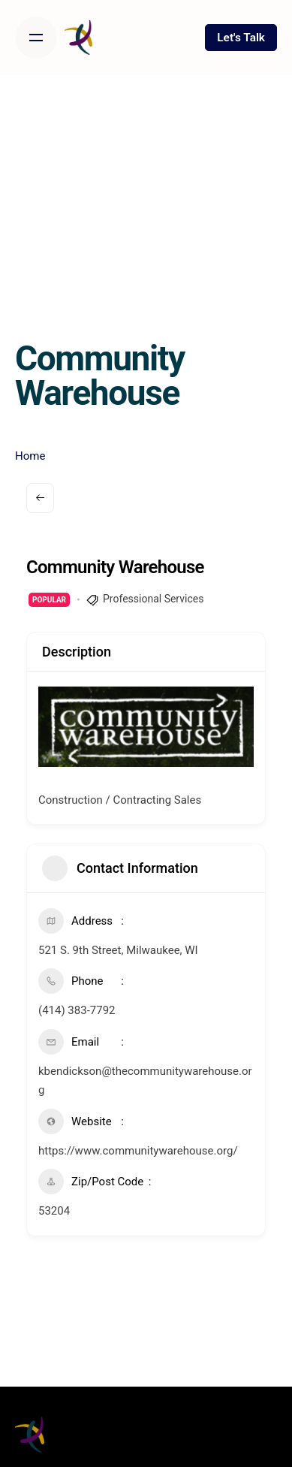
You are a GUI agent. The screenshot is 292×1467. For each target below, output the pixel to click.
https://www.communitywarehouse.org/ (138, 1151)
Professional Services (153, 599)
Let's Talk (241, 37)
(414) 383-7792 (77, 1010)
